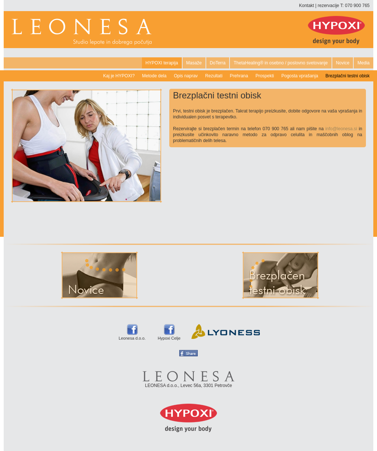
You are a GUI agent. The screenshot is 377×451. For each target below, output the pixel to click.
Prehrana (239, 75)
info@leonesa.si (341, 128)
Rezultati (214, 75)
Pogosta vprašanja (299, 75)
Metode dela (154, 75)
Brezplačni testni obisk (348, 75)
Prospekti (264, 75)
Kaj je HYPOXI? (119, 75)
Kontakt (306, 5)
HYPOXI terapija (162, 62)
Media (363, 62)
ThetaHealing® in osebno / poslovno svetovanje (280, 62)
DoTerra (218, 62)
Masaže (194, 62)
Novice (343, 62)
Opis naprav (186, 75)
